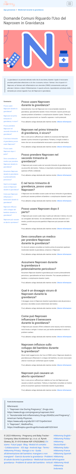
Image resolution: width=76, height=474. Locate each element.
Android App (35, 447)
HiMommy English (62, 435)
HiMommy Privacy (12, 450)
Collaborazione (12, 447)
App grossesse (9, 10)
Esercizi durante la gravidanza (29, 456)
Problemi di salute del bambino (30, 462)
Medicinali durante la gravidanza (30, 10)
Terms (46, 447)
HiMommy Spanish (62, 453)
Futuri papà (16, 444)
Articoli (49, 462)
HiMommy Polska (62, 438)
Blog (25, 444)
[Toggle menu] (69, 3)
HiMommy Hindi (61, 462)
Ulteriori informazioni (64, 122)
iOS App (24, 447)
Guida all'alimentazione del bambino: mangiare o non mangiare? (26, 453)
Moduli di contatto (37, 444)
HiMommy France (62, 450)
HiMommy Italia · (61, 447)
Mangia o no (28, 450)
